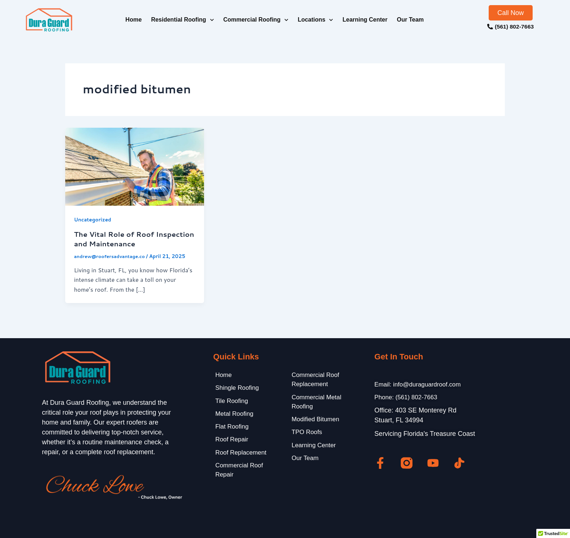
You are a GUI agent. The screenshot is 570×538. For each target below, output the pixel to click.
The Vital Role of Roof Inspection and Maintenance (128, 239)
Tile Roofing (230, 402)
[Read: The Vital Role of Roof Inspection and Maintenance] (134, 166)
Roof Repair (230, 442)
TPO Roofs (305, 435)
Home (133, 19)
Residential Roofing (182, 20)
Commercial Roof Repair (238, 474)
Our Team (410, 19)
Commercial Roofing (255, 20)
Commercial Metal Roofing (316, 403)
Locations (315, 20)
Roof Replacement (240, 456)
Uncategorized (94, 219)
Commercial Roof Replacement (314, 379)
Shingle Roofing (236, 388)
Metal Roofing (233, 415)
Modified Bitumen (314, 421)
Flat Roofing (231, 429)
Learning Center (365, 19)
